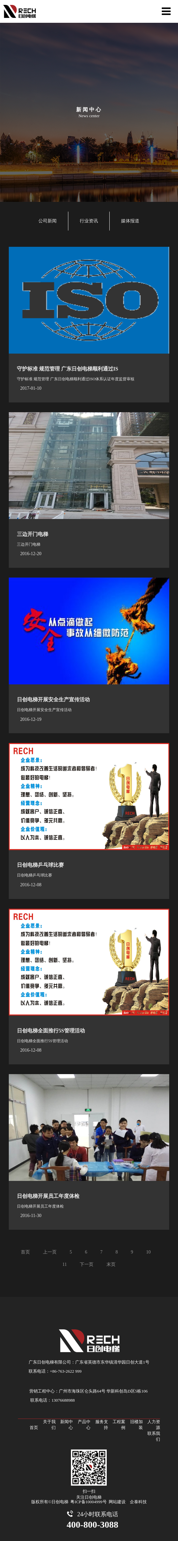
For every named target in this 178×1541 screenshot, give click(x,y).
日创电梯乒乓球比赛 (40, 865)
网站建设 (117, 1501)
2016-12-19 (30, 719)
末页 (111, 1264)
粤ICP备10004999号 (88, 1501)
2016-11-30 (30, 1215)
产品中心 (84, 1424)
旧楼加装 (136, 1424)
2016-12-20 (30, 553)
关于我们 (49, 1424)
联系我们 (153, 1436)
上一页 (50, 1252)
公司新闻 (47, 220)
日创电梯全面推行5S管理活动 (51, 1030)
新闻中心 (66, 1424)
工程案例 (119, 1424)
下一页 (86, 1264)
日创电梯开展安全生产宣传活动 (53, 699)
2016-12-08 (30, 884)
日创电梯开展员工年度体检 (48, 1196)
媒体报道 (130, 220)
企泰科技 (138, 1501)
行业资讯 (89, 220)
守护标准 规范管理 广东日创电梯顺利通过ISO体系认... (79, 368)
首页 (25, 1252)
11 (64, 1264)
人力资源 (153, 1424)
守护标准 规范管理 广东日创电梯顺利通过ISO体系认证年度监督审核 (75, 379)
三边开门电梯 (32, 534)
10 (148, 1252)
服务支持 (101, 1424)
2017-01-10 (30, 388)
